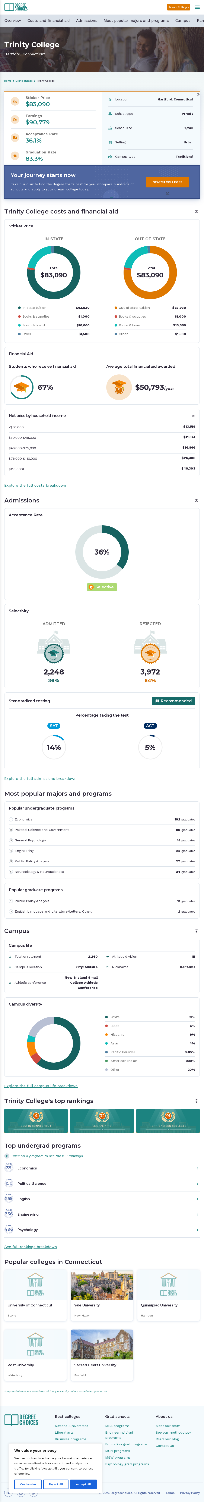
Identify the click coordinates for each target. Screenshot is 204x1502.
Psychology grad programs (127, 1464)
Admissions (86, 20)
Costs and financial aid (48, 20)
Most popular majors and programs (136, 20)
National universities (71, 1426)
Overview (12, 20)
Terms (170, 1493)
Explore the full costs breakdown (35, 485)
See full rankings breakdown (30, 1246)
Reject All (56, 1484)
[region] (55, 1468)
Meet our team (168, 1426)
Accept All (83, 1484)
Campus (183, 20)
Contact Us (165, 1446)
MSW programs (118, 1457)
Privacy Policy (190, 1493)
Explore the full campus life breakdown (41, 1086)
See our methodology (173, 1432)
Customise (28, 1484)
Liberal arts (64, 1432)
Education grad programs (126, 1444)
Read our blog (167, 1439)
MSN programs (117, 1451)
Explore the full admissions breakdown (40, 778)
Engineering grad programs (119, 1435)
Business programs (70, 1439)
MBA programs (117, 1426)
